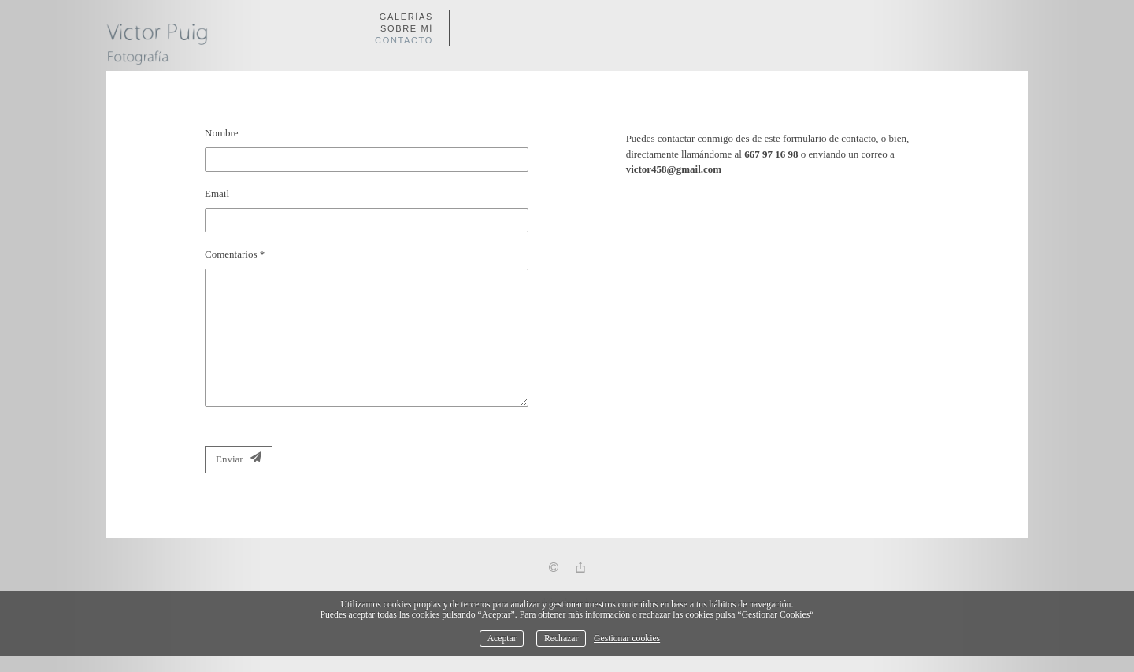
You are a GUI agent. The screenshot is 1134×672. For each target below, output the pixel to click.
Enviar (238, 458)
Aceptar (502, 638)
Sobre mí (406, 28)
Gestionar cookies (627, 638)
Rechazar (561, 638)
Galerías (406, 16)
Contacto (404, 40)
